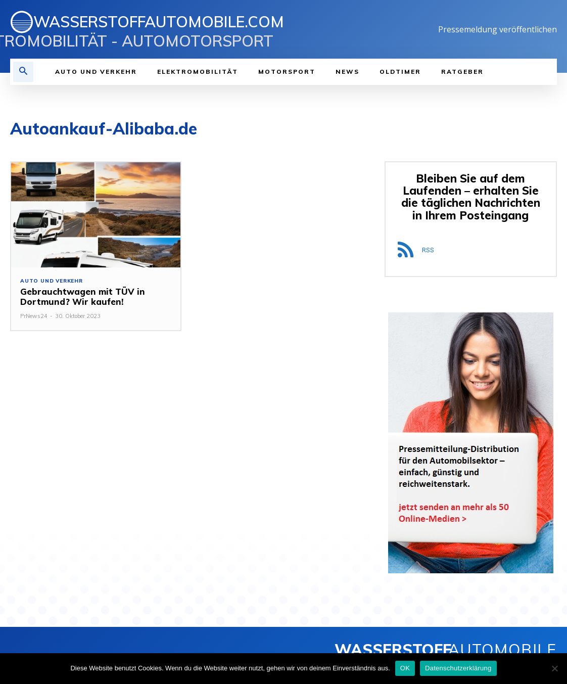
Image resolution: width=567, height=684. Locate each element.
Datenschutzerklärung (458, 668)
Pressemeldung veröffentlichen (497, 29)
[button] (23, 72)
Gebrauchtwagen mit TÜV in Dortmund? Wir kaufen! (82, 296)
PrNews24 (34, 316)
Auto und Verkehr (51, 281)
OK (405, 668)
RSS (428, 250)
